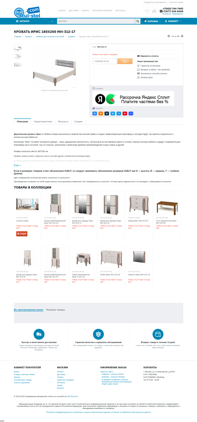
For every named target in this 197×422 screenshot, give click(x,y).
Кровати (71, 36)
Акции (59, 385)
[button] (94, 113)
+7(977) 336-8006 (172, 11)
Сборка (60, 377)
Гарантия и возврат (65, 380)
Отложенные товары (23, 380)
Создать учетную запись (24, 374)
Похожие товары (55, 310)
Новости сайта (106, 372)
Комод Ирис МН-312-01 (138, 221)
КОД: (94, 47)
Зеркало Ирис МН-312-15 (139, 275)
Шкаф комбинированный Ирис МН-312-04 (55, 222)
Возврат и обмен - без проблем (155, 69)
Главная (17, 36)
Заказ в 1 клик (125, 61)
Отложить (99, 89)
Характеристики (43, 121)
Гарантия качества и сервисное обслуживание (98, 342)
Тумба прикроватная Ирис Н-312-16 (81, 276)
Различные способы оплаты (154, 73)
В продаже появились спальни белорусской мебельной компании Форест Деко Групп (116, 381)
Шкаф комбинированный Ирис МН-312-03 (55, 276)
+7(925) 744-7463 (173, 8)
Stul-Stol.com (72, 396)
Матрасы (63, 121)
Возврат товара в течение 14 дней (158, 342)
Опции (23, 234)
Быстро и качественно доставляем (39, 342)
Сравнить (99, 108)
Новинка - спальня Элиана (113, 377)
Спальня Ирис (22, 221)
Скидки (78, 121)
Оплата (60, 372)
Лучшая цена (147, 77)
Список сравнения (22, 383)
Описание (22, 121)
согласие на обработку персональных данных (131, 412)
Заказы (17, 377)
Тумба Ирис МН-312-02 (110, 275)
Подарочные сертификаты (155, 2)
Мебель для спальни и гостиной (50, 36)
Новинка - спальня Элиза (113, 374)
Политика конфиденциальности (60, 412)
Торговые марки (176, 2)
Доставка (61, 374)
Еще (16, 165)
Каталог (25, 21)
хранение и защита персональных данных (92, 412)
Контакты (167, 14)
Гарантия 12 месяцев (150, 66)
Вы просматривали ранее (28, 310)
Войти (16, 372)
